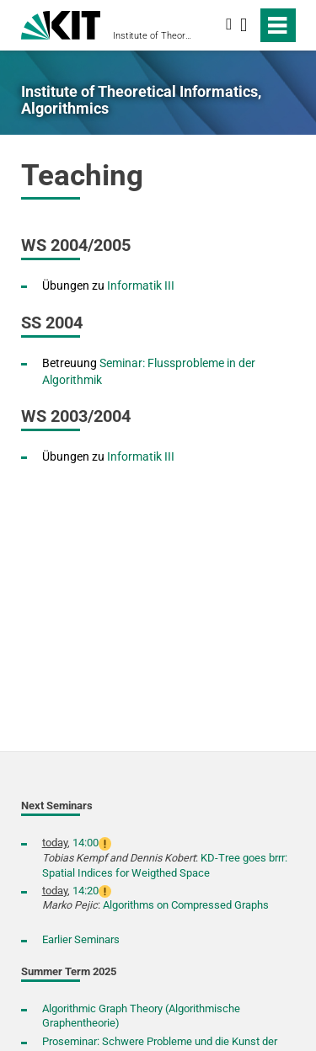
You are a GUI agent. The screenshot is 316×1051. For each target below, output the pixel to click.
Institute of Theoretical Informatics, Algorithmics (153, 35)
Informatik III (140, 285)
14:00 (85, 842)
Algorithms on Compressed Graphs (186, 905)
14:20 (85, 890)
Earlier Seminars (81, 939)
